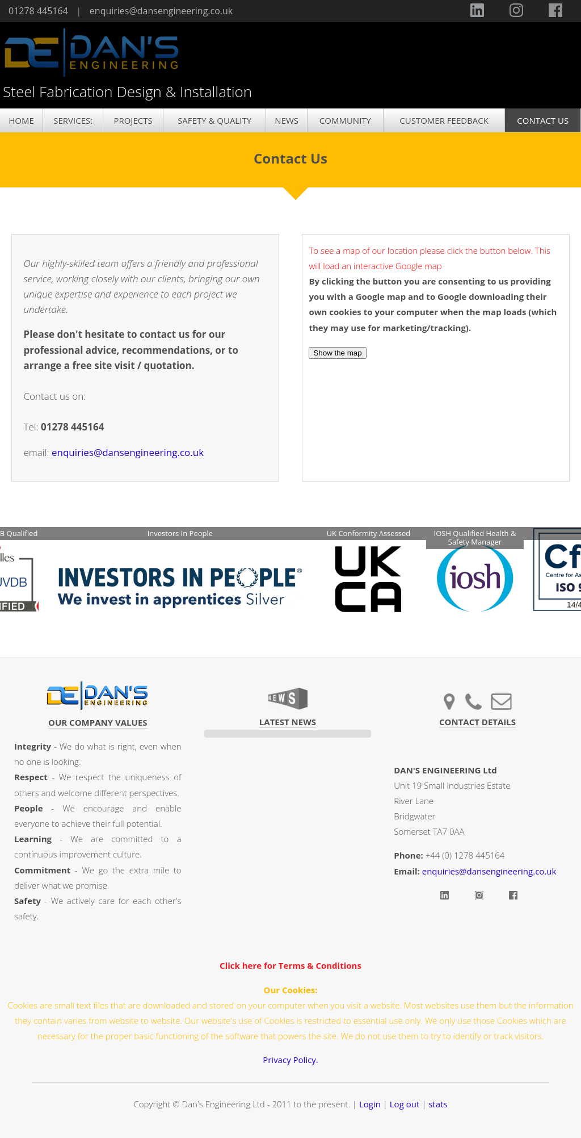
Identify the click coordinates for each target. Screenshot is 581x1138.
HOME (21, 120)
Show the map (337, 353)
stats (437, 1104)
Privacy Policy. (290, 1059)
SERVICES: (72, 120)
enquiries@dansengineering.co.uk (161, 11)
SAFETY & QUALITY (214, 120)
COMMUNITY (345, 120)
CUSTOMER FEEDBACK (444, 120)
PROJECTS (132, 120)
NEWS (286, 120)
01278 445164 (38, 11)
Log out (404, 1104)
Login (370, 1104)
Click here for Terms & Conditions (290, 965)
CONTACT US (543, 120)
